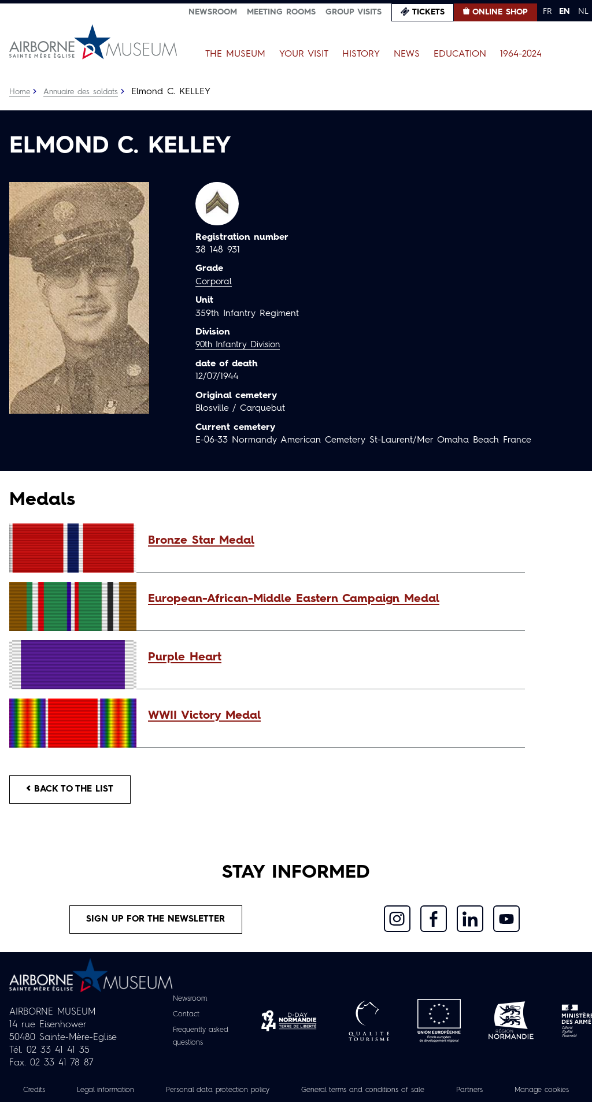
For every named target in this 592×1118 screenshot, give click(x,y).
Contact (183, 1018)
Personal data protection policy (255, 1093)
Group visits (353, 12)
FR (547, 12)
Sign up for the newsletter (155, 922)
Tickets (428, 12)
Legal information (133, 1093)
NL (583, 12)
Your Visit (303, 54)
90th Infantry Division (240, 345)
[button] (330, 541)
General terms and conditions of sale (416, 1093)
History (361, 54)
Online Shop (500, 12)
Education (460, 54)
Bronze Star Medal (201, 541)
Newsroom (212, 12)
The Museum (235, 54)
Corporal (214, 282)
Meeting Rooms (281, 12)
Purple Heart (184, 657)
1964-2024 (521, 54)
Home (20, 92)
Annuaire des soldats (85, 92)
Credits (56, 1093)
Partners (534, 1093)
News (407, 54)
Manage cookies (296, 1106)
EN (564, 12)
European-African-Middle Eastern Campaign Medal (293, 599)
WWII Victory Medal (204, 716)
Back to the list (72, 790)
